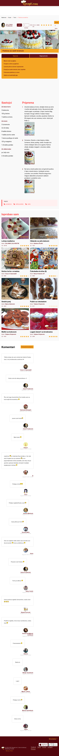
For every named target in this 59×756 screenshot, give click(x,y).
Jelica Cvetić (29, 591)
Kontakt (12, 748)
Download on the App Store (43, 744)
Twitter (39, 747)
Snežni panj (15, 292)
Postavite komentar (27, 347)
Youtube (44, 747)
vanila (28, 204)
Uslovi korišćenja (22, 747)
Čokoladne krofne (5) (43, 262)
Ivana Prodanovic (9, 25)
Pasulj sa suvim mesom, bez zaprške (14, 69)
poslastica (9, 204)
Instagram (50, 747)
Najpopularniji (44, 56)
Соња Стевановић (25, 370)
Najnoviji (15, 56)
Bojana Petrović (25, 612)
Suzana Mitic (26, 532)
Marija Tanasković (28, 672)
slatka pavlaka (19, 204)
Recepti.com (29, 3)
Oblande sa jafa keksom (43, 231)
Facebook (33, 747)
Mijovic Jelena (26, 691)
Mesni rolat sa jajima (10, 61)
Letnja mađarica (15, 231)
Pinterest (33, 749)
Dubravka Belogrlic (25, 410)
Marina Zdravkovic (27, 710)
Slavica (26, 653)
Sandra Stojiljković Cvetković (27, 634)
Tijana (26, 729)
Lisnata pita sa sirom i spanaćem (13, 66)
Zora (25, 494)
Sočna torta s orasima (15, 262)
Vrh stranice (52, 738)
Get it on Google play (52, 744)
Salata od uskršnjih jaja (11, 75)
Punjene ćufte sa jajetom (11, 63)
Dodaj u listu (56, 23)
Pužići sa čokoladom (43, 292)
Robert (26, 447)
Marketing (7, 748)
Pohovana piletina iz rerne (11, 72)
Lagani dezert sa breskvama (43, 322)
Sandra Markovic (28, 513)
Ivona (31, 553)
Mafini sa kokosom (15, 322)
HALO (11, 750)
